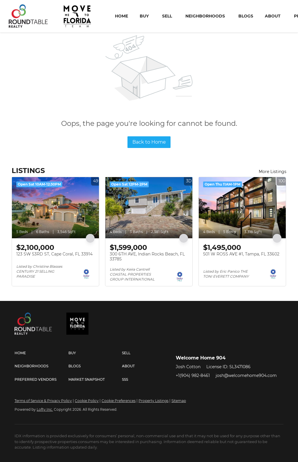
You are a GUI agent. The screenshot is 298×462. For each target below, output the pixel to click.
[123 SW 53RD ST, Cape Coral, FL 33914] (55, 207)
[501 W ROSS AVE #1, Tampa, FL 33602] (242, 207)
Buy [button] (144, 16)
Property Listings (153, 400)
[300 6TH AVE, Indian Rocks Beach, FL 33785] (148, 207)
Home (121, 16)
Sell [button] (167, 16)
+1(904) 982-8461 (193, 375)
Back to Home (149, 142)
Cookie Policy (87, 400)
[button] (41, 353)
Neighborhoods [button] (205, 16)
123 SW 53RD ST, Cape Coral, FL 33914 (54, 254)
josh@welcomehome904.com (246, 375)
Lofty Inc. (45, 409)
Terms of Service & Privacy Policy (43, 400)
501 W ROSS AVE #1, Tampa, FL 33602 (241, 254)
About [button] (273, 16)
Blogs (245, 16)
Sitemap (178, 400)
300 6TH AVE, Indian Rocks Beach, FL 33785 (147, 256)
